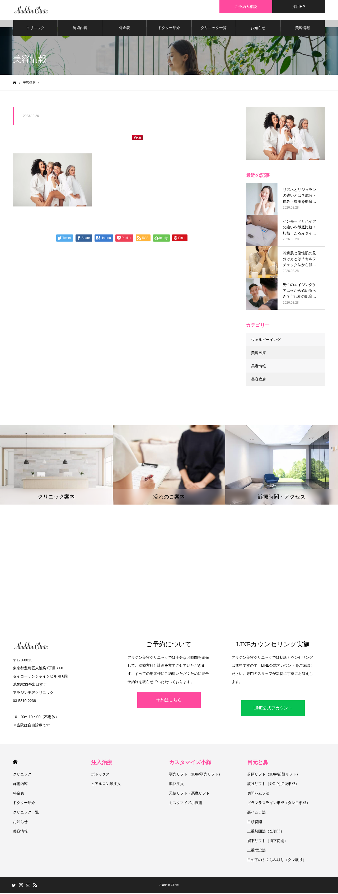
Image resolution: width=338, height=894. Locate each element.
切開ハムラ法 (258, 794)
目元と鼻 (257, 763)
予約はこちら (169, 701)
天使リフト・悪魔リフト (189, 794)
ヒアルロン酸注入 (106, 785)
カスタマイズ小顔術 (185, 804)
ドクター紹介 (169, 29)
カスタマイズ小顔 (190, 763)
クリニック (35, 29)
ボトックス (100, 775)
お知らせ (258, 29)
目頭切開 (254, 823)
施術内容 (80, 29)
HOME (15, 763)
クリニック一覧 (214, 29)
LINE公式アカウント (273, 709)
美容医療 (258, 354)
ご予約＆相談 (246, 6)
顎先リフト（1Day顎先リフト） (195, 775)
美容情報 (302, 29)
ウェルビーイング (266, 340)
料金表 (124, 29)
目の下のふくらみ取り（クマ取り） (276, 861)
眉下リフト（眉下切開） (267, 842)
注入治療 (101, 763)
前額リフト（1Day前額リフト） (273, 775)
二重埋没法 (256, 851)
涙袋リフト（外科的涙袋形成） (273, 785)
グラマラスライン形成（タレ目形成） (278, 804)
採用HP (298, 6)
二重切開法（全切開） (265, 832)
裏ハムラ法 (256, 813)
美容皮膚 (258, 380)
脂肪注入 (176, 785)
